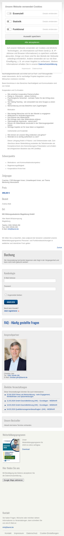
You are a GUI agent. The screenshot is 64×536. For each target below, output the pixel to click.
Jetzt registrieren (10, 311)
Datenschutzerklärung (47, 64)
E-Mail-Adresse (9, 278)
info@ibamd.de (13, 229)
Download (26, 449)
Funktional (18, 29)
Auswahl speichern (32, 36)
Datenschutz (31, 533)
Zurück (59, 248)
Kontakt (8, 533)
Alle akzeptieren (32, 42)
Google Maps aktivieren (13, 480)
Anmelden (11, 302)
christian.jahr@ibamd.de (18, 377)
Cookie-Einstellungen (49, 533)
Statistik (17, 21)
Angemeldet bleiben (15, 295)
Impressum (19, 533)
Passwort (7, 286)
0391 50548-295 (13, 375)
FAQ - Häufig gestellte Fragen (21, 322)
